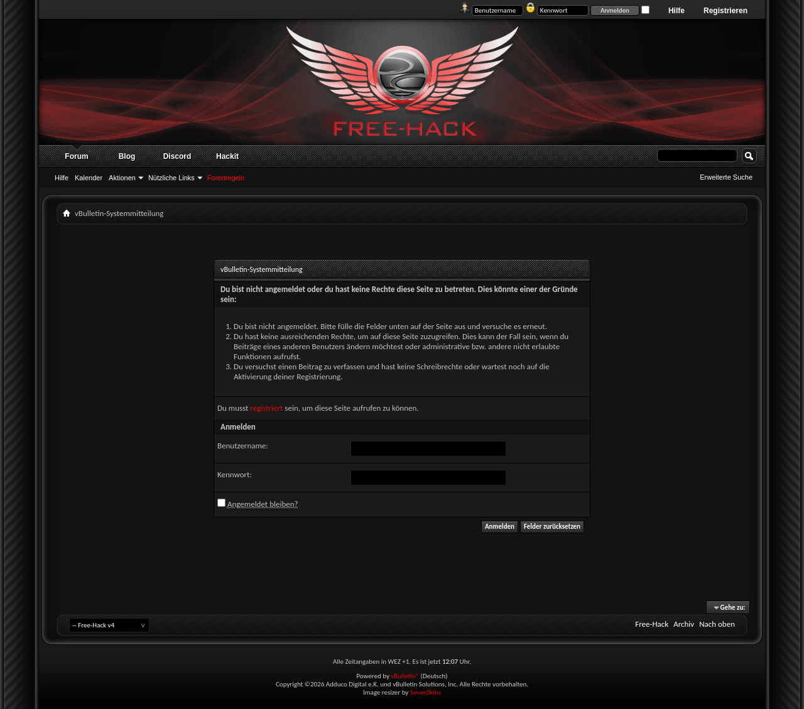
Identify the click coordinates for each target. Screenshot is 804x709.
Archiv (683, 624)
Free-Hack (651, 624)
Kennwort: (234, 474)
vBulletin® (405, 676)
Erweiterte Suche (726, 177)
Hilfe (676, 10)
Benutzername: (242, 445)
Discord (177, 156)
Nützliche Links (171, 177)
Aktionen (122, 177)
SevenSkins (425, 692)
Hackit (227, 156)
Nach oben (717, 624)
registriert (266, 408)
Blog (127, 156)
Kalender (88, 177)
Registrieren (725, 10)
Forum (76, 156)
